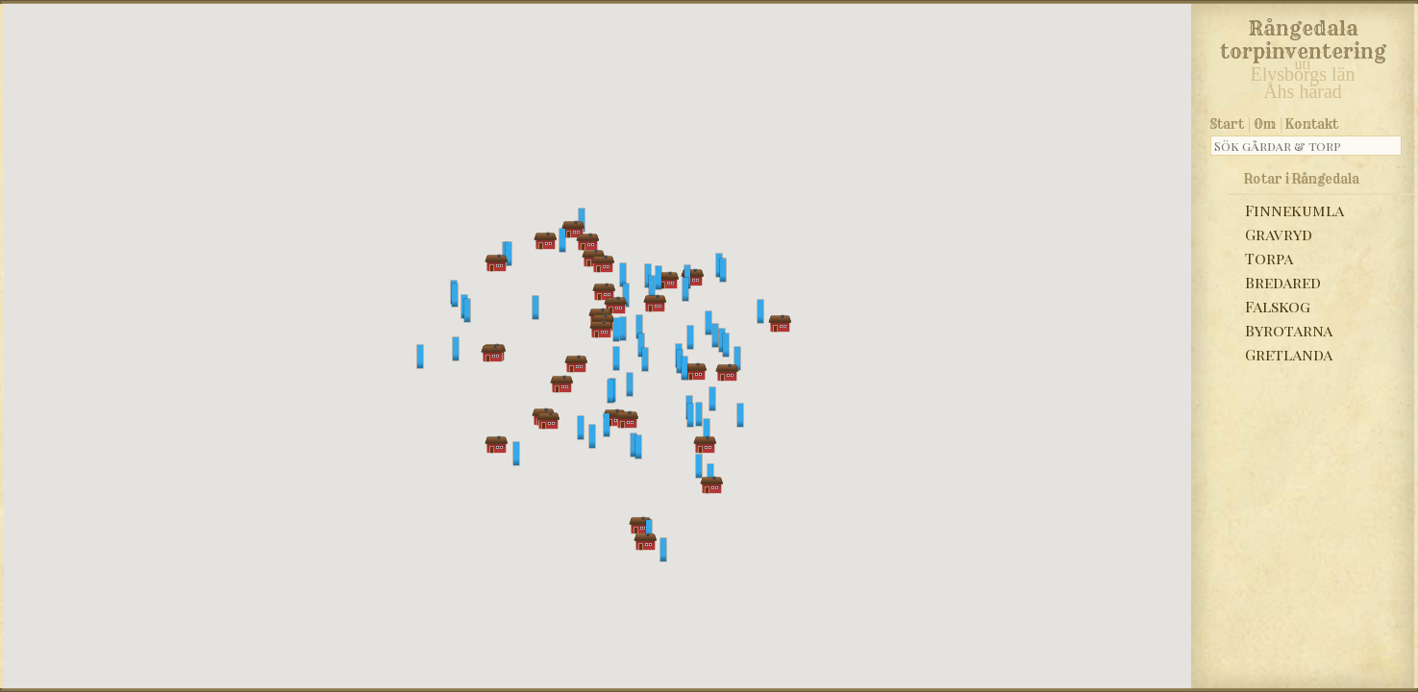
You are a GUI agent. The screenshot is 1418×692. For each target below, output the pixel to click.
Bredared (1283, 282)
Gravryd (1278, 234)
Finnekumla (1294, 210)
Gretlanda (1288, 354)
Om (1265, 124)
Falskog (1277, 306)
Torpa (1269, 258)
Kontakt (1311, 124)
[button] (562, 240)
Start (1227, 124)
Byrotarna (1288, 330)
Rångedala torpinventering (1303, 36)
